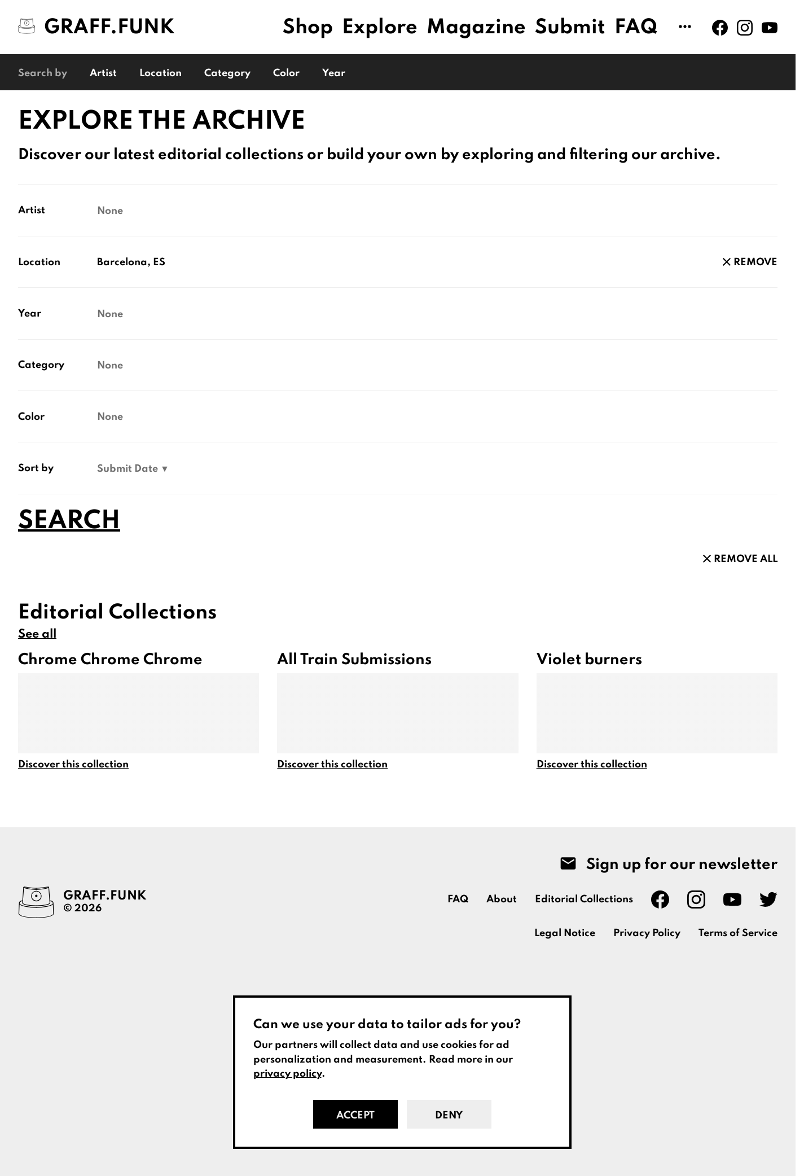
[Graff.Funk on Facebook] (720, 28)
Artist (103, 73)
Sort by (36, 468)
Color (286, 73)
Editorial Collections (584, 899)
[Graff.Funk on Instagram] (745, 28)
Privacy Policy (646, 933)
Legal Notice (564, 933)
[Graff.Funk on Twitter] (768, 899)
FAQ (636, 28)
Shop (308, 28)
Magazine (476, 28)
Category (227, 73)
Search (69, 521)
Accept (355, 1116)
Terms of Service (737, 933)
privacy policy (287, 1074)
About (501, 899)
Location (160, 73)
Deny (449, 1116)
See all (37, 634)
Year (333, 73)
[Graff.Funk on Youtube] (769, 28)
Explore (380, 28)
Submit (570, 28)
